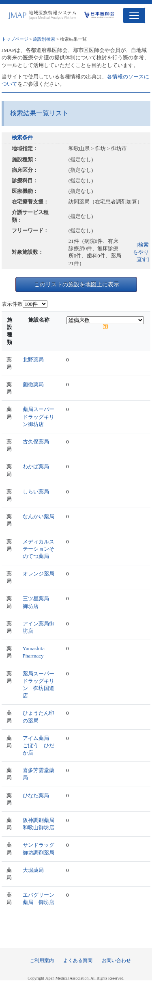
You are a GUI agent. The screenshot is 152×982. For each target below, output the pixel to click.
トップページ (15, 39)
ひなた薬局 (36, 795)
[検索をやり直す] (141, 252)
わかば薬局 (36, 466)
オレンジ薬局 (38, 574)
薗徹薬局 (33, 384)
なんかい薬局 (38, 516)
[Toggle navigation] (134, 15)
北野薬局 (33, 360)
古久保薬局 (36, 442)
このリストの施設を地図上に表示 (76, 284)
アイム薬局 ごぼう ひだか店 (38, 745)
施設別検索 (44, 39)
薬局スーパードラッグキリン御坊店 (38, 416)
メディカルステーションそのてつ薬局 (38, 549)
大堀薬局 (33, 870)
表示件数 (12, 304)
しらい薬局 (36, 492)
